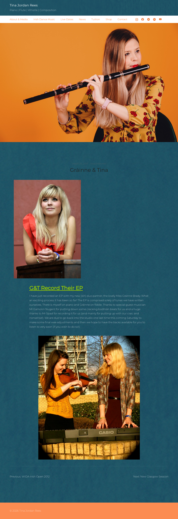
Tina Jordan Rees (24, 5)
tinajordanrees (98, 163)
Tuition (95, 19)
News (82, 19)
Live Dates (67, 19)
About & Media (19, 19)
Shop (109, 19)
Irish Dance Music (44, 19)
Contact (122, 19)
